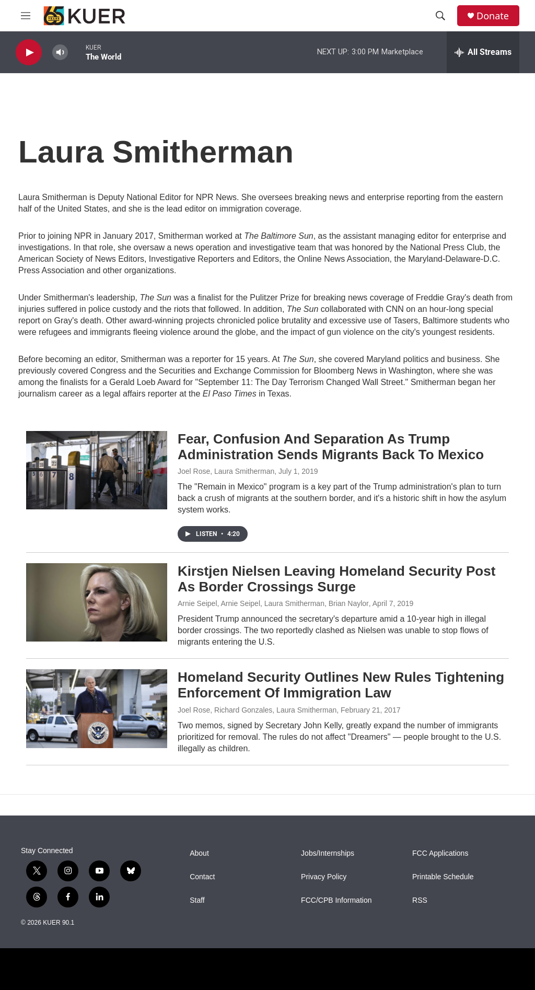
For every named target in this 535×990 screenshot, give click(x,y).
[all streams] (483, 52)
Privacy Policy (323, 877)
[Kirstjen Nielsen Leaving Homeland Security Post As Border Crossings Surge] (96, 602)
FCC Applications (440, 853)
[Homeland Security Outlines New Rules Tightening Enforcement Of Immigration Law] (96, 708)
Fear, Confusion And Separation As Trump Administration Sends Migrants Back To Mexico (331, 446)
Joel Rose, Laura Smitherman (226, 471)
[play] (28, 52)
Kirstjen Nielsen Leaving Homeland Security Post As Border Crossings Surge (336, 579)
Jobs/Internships (327, 853)
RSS (419, 900)
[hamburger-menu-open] (26, 15)
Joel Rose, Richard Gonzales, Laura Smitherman (257, 710)
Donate (492, 15)
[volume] (60, 52)
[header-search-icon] (440, 15)
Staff (197, 900)
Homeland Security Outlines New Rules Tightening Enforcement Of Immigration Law (341, 685)
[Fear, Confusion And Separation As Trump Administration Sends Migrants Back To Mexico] (96, 470)
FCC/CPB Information (336, 900)
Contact (202, 877)
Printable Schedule (443, 877)
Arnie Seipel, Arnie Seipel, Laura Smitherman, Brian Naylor (273, 603)
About (199, 853)
